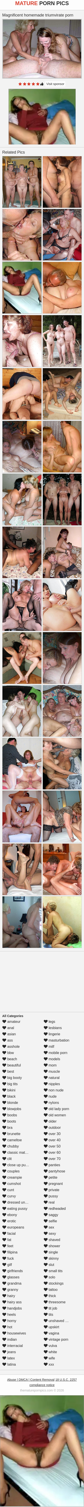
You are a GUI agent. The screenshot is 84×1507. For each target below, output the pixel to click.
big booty (12, 1078)
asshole (11, 1046)
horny (9, 1321)
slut (49, 1265)
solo (49, 1277)
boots (9, 1121)
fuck (8, 1258)
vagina (51, 1333)
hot (7, 1327)
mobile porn (55, 1053)
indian (9, 1339)
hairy (8, 1296)
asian (9, 1034)
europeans (13, 1227)
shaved (52, 1240)
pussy (51, 1196)
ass (7, 1040)
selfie (50, 1221)
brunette (11, 1134)
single (51, 1252)
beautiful (11, 1065)
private (51, 1190)
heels (9, 1314)
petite (51, 1177)
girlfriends (12, 1271)
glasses (10, 1277)
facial (9, 1233)
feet (7, 1246)
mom (50, 1065)
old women (55, 1115)
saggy (51, 1215)
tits (48, 1314)
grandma (12, 1283)
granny (10, 1290)
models (52, 1059)
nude (50, 1096)
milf (49, 1046)
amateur (11, 1022)
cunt (8, 1190)
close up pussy (16, 1165)
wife (49, 1358)
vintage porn (56, 1339)
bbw (8, 1053)
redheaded (55, 1208)
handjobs (12, 1308)
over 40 (52, 1140)
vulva (50, 1346)
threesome (55, 1302)
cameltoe (12, 1140)
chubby (10, 1146)
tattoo (51, 1290)
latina (9, 1364)
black (9, 1096)
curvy (9, 1196)
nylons (51, 1103)
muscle (52, 1071)
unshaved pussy (59, 1321)
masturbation (56, 1040)
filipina (9, 1252)
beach (9, 1059)
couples (11, 1171)
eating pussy (14, 1208)
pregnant (53, 1184)
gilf (7, 1265)
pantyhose (54, 1171)
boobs (9, 1115)
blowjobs (11, 1109)
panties (52, 1165)
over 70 (52, 1159)
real (49, 1202)
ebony (9, 1215)
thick (50, 1296)
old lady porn (56, 1109)
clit (7, 1159)
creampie (12, 1177)
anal (8, 1028)
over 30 (52, 1134)
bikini (8, 1090)
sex (49, 1227)
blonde (10, 1103)
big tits (10, 1084)
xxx (49, 1364)
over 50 (52, 1146)
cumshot (11, 1184)
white (50, 1352)
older (50, 1121)
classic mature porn (20, 1152)
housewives (14, 1333)
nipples (52, 1084)
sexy (50, 1233)
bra (7, 1127)
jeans (9, 1352)
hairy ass (12, 1302)
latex (8, 1358)
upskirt (51, 1327)
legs (49, 1022)
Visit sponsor (55, 84)
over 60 (52, 1152)
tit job (50, 1308)
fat (6, 1240)
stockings (54, 1283)
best (8, 1071)
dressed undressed (20, 1202)
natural (52, 1078)
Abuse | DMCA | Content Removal (30, 1379)
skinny (51, 1258)
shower (52, 1246)
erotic (9, 1221)
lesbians (53, 1028)
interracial (12, 1346)
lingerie (52, 1034)
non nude (54, 1090)
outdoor (52, 1127)
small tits (53, 1271)
